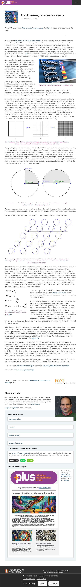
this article (35, 404)
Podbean (30, 460)
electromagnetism (15, 419)
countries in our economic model (27, 41)
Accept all (54, 583)
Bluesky (66, 480)
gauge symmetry (14, 435)
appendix (35, 338)
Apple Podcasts (14, 460)
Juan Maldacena (25, 18)
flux (26, 54)
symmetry (12, 427)
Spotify (23, 460)
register (15, 408)
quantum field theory (16, 443)
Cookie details (41, 579)
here (48, 28)
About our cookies (29, 579)
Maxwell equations (59, 293)
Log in (7, 408)
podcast (20, 453)
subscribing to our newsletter (65, 476)
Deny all (43, 583)
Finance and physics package (32, 28)
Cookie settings (29, 583)
